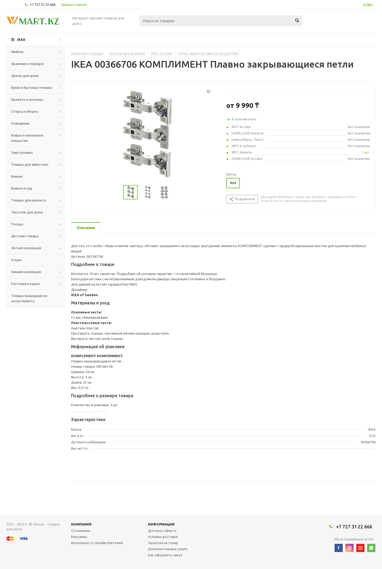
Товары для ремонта (28, 200)
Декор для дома (24, 75)
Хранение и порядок (27, 63)
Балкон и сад (21, 188)
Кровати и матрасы (27, 99)
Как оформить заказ (165, 555)
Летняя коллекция (26, 248)
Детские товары (25, 236)
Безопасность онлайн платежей (97, 543)
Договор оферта (162, 530)
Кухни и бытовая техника (31, 87)
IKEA (21, 39)
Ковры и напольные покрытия (27, 137)
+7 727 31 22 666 (42, 4)
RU (370, 5)
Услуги (16, 260)
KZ (365, 5)
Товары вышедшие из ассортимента (29, 298)
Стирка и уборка (24, 111)
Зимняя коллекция (26, 272)
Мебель (17, 52)
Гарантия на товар (163, 543)
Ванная (17, 176)
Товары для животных (30, 164)
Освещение (20, 123)
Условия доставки (163, 537)
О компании (80, 530)
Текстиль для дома (27, 212)
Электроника (22, 152)
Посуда (17, 224)
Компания (81, 524)
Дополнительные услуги (167, 549)
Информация (161, 524)
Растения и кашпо (25, 284)
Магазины (79, 537)
